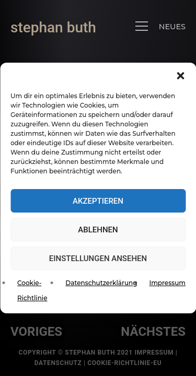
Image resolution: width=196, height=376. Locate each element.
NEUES (172, 26)
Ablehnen (98, 229)
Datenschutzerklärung (101, 283)
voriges (36, 331)
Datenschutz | (60, 363)
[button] (180, 75)
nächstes (153, 331)
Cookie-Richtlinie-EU (124, 363)
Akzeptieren (98, 201)
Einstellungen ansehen (98, 258)
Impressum (167, 283)
